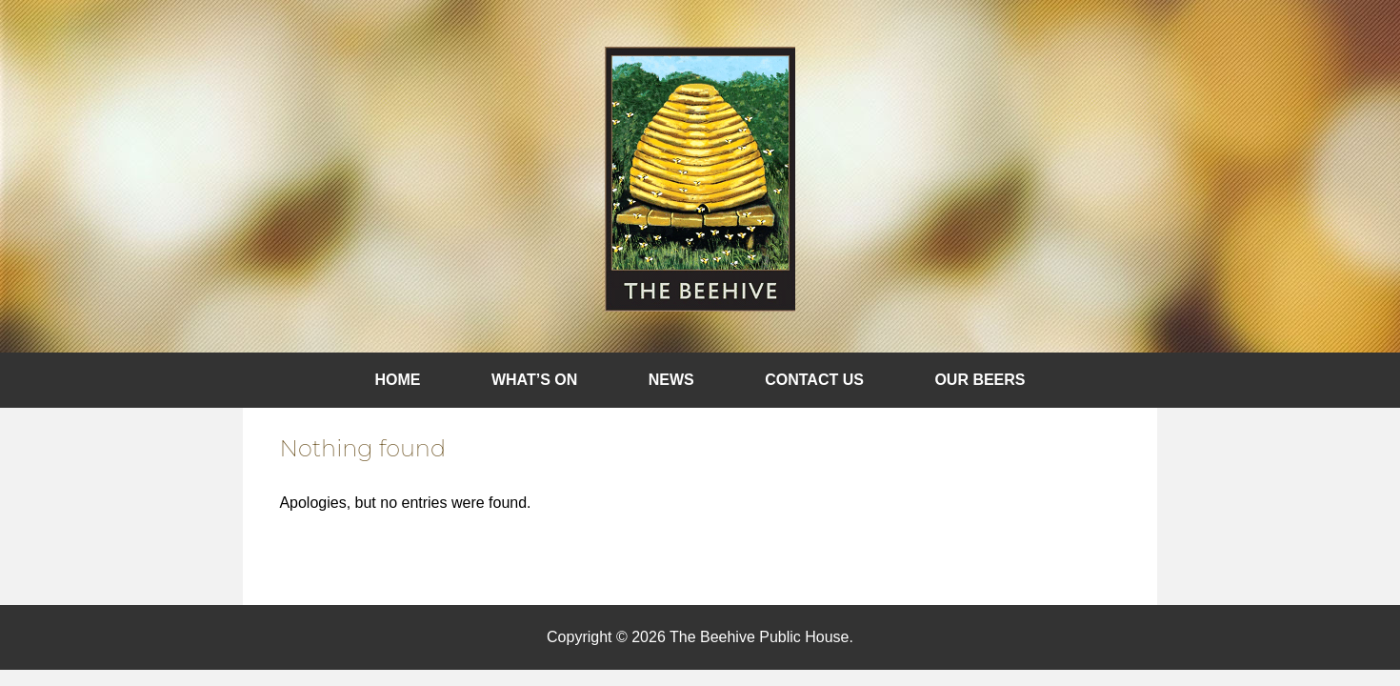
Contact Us (814, 380)
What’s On (534, 380)
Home (398, 380)
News (671, 380)
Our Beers (979, 380)
